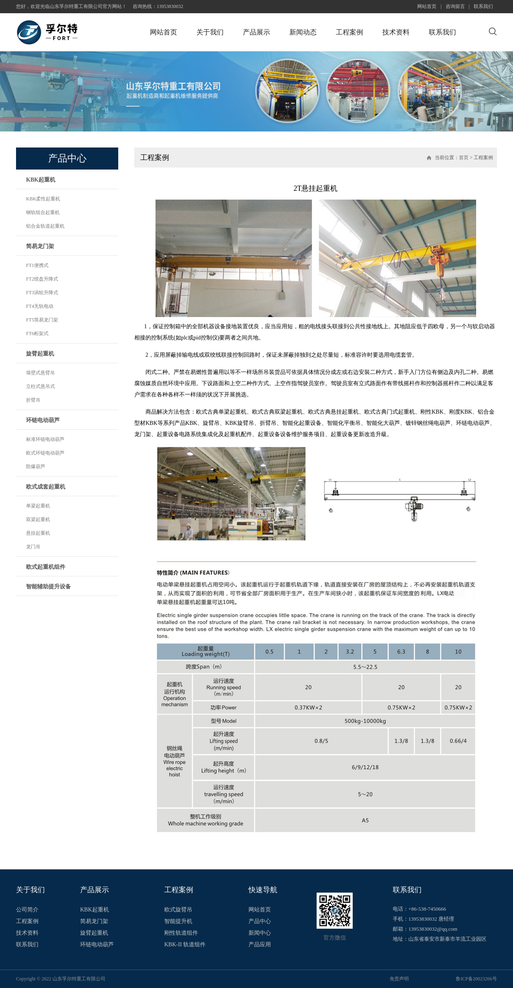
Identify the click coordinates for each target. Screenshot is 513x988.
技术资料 (396, 32)
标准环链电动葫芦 (45, 439)
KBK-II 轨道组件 (185, 945)
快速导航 (262, 890)
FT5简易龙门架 (42, 320)
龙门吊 (33, 547)
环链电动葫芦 (43, 420)
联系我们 (483, 6)
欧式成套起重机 (45, 487)
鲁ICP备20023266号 (476, 979)
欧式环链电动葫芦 (45, 453)
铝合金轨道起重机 (45, 226)
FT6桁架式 (37, 333)
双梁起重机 (38, 519)
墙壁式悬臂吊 (40, 373)
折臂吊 (33, 400)
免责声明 (399, 979)
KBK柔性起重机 (43, 199)
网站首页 (426, 6)
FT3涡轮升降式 (42, 292)
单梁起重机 (38, 506)
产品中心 (259, 921)
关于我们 (210, 32)
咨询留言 (455, 6)
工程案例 (349, 32)
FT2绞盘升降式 (42, 279)
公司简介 (27, 910)
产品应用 (259, 945)
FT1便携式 (37, 265)
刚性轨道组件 (181, 933)
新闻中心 (259, 933)
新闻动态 (303, 32)
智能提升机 (178, 921)
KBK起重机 (40, 180)
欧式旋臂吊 (178, 910)
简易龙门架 (40, 246)
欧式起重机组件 (45, 567)
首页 (464, 157)
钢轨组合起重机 (43, 212)
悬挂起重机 (38, 533)
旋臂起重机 (40, 354)
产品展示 (256, 32)
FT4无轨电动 (39, 306)
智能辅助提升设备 (48, 587)
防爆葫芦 (35, 466)
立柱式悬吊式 (40, 386)
